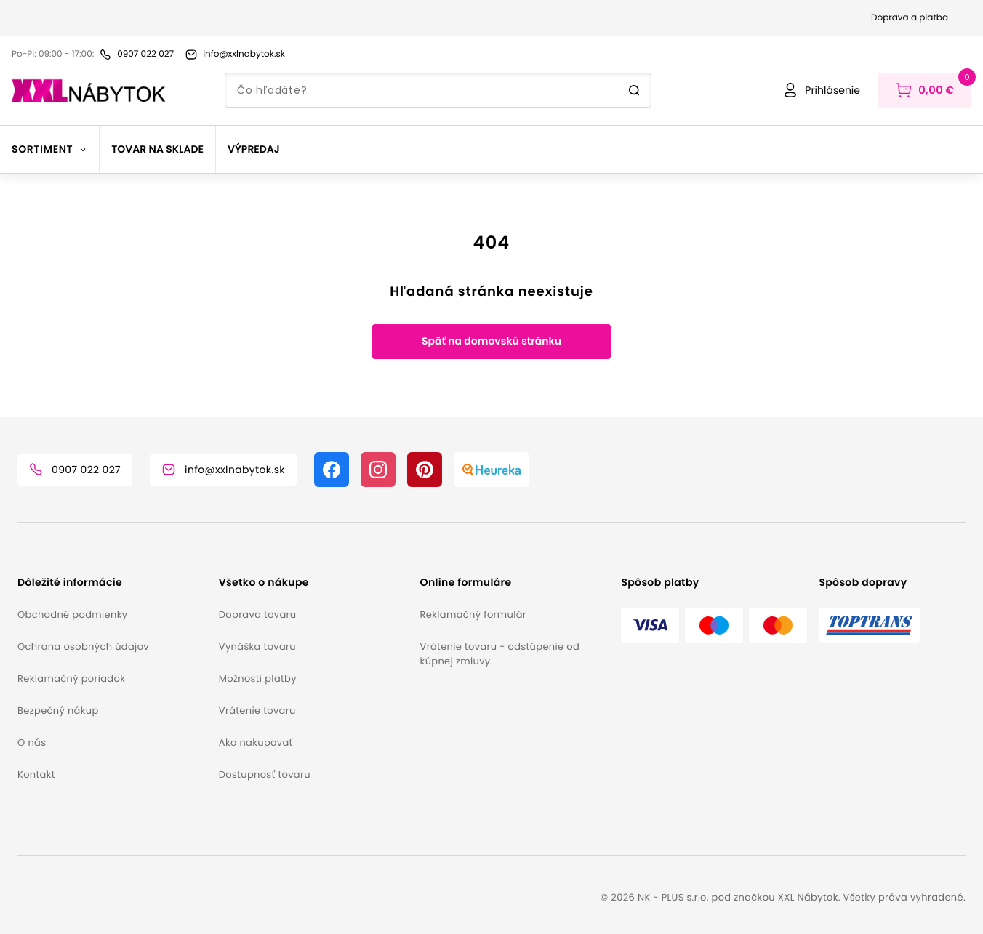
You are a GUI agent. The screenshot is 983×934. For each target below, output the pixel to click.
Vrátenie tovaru (257, 710)
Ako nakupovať (256, 742)
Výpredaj (254, 149)
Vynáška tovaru (257, 646)
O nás (31, 742)
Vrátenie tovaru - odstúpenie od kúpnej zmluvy (499, 654)
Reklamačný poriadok (71, 678)
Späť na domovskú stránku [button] (491, 341)
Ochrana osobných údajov (83, 646)
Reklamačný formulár (473, 614)
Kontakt (36, 774)
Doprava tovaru (258, 614)
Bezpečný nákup (58, 710)
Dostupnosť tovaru (264, 774)
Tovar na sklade (157, 149)
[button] (112, 582)
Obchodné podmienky (72, 614)
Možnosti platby (258, 678)
